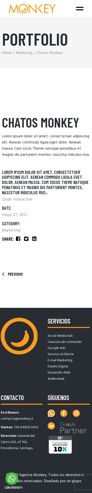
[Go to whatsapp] (12, 478)
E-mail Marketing (60, 360)
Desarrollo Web (59, 373)
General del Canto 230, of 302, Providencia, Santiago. (18, 442)
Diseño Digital (58, 366)
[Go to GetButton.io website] (12, 488)
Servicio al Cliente (61, 354)
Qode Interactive (17, 199)
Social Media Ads (60, 336)
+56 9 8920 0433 (26, 427)
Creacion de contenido (65, 342)
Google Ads (56, 348)
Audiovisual (56, 379)
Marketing (11, 230)
